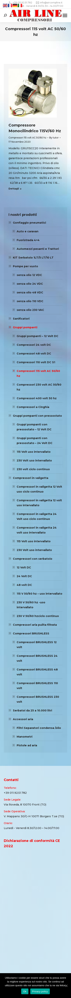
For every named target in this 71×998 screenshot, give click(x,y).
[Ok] (66, 986)
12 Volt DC (24, 567)
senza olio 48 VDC (30, 292)
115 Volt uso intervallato (34, 451)
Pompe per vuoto (25, 266)
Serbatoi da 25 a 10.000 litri (32, 710)
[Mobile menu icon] (65, 15)
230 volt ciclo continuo (33, 469)
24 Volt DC (24, 576)
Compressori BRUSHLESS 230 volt (38, 699)
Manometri (24, 736)
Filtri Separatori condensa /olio (39, 728)
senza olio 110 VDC (30, 301)
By (54, 137)
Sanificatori (21, 318)
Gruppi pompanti (25, 327)
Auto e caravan (27, 231)
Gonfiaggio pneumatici (29, 222)
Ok (24, 991)
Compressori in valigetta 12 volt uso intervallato (39, 503)
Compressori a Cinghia (33, 407)
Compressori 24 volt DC (34, 345)
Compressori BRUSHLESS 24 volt (37, 658)
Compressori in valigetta (30, 478)
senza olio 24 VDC (30, 283)
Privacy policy (40, 991)
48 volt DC (24, 585)
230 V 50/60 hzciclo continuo (38, 616)
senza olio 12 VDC (29, 275)
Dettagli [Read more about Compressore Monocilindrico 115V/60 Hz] (14, 188)
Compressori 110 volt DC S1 (36, 362)
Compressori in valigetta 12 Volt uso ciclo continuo (39, 489)
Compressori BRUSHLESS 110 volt (37, 685)
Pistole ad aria (27, 745)
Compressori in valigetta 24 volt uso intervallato (37, 530)
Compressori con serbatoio (32, 558)
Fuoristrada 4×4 (28, 240)
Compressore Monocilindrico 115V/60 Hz (35, 128)
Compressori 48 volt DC (34, 353)
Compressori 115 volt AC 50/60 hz (27, 137)
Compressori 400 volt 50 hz (37, 398)
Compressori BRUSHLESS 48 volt (37, 672)
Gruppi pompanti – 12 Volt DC (37, 336)
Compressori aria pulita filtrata (35, 624)
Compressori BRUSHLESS (31, 633)
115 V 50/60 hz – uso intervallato (39, 593)
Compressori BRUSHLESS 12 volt (37, 644)
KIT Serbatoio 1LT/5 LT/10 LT (33, 257)
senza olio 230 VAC (30, 310)
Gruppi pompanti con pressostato (37, 415)
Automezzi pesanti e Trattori (38, 249)
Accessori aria (23, 719)
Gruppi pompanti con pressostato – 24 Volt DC (34, 440)
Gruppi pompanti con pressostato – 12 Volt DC (34, 427)
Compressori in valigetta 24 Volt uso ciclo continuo (37, 516)
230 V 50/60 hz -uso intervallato (31, 605)
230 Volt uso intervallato (34, 460)
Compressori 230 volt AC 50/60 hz (39, 387)
